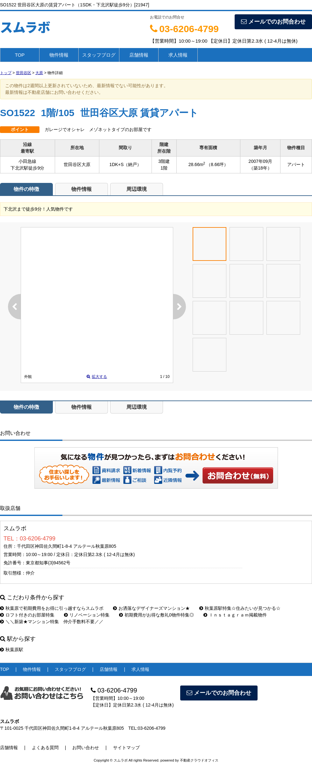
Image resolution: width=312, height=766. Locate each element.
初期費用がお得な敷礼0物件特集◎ (156, 614)
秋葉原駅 (11, 649)
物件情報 (58, 55)
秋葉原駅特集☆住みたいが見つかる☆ (239, 608)
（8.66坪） (217, 164)
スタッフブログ (99, 55)
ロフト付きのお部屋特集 (27, 614)
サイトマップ (126, 747)
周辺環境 (136, 189)
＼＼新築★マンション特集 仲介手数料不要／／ (51, 621)
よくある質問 (45, 747)
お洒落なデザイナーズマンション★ (151, 608)
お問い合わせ (238, 475)
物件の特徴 (26, 189)
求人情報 (178, 55)
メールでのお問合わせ (273, 21)
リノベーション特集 (87, 614)
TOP (20, 55)
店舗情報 (138, 55)
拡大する (97, 376)
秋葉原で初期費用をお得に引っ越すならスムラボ (51, 608)
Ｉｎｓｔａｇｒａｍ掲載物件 (235, 614)
